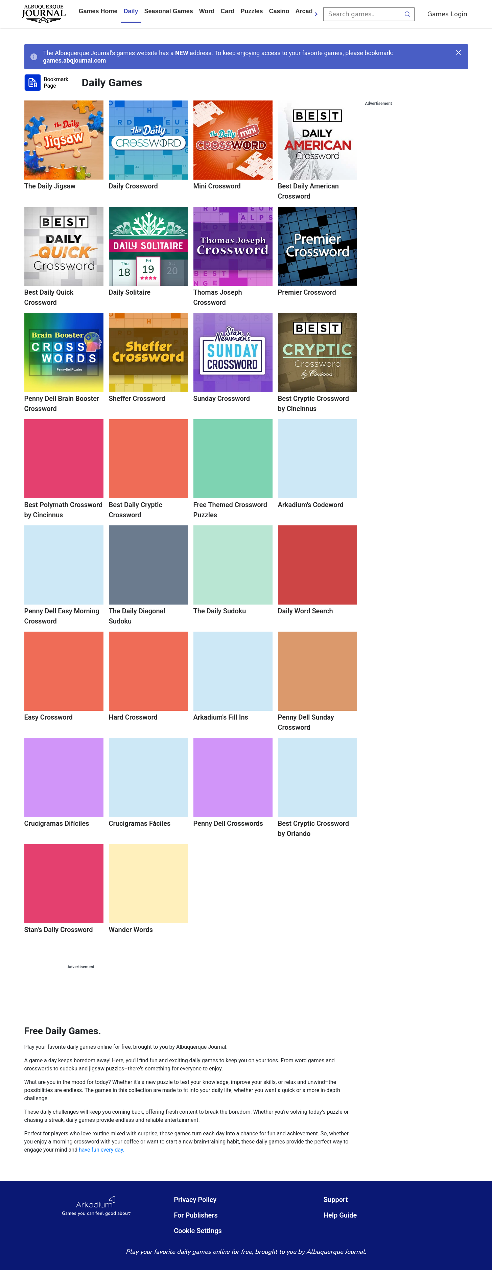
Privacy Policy (195, 1200)
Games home (98, 11)
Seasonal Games (168, 11)
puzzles (251, 11)
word (207, 11)
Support (336, 1200)
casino (279, 11)
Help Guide (340, 1215)
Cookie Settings (198, 1231)
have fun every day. (101, 1150)
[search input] (362, 14)
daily (131, 11)
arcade (305, 11)
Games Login (447, 14)
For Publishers (196, 1215)
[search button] (408, 14)
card (227, 11)
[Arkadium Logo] (96, 1206)
